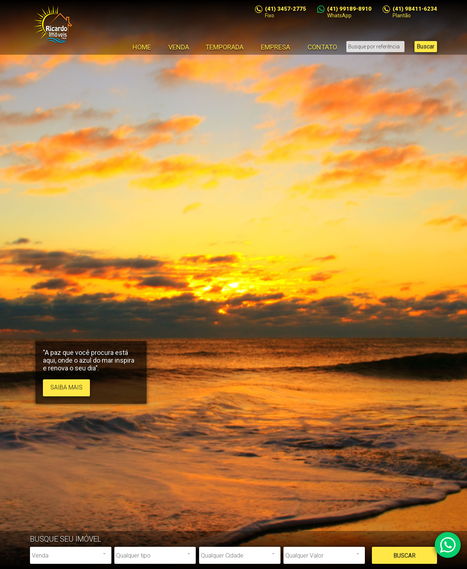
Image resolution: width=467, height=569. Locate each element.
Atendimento (448, 545)
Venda (178, 47)
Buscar (425, 46)
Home (141, 47)
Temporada (224, 47)
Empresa (275, 47)
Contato (322, 47)
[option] (233, 284)
